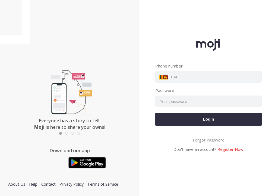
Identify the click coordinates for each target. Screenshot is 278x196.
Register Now (230, 149)
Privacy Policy (71, 184)
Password (164, 90)
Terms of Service (102, 184)
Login (208, 119)
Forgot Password (209, 140)
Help (33, 184)
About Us (16, 184)
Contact (48, 184)
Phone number (169, 66)
